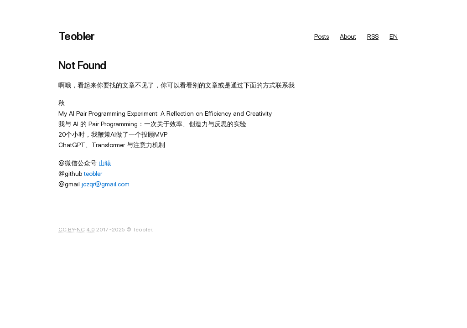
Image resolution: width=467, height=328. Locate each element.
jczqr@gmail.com (106, 184)
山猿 (105, 163)
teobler (93, 173)
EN (393, 36)
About (348, 36)
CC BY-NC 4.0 (76, 229)
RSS (373, 36)
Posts (321, 36)
